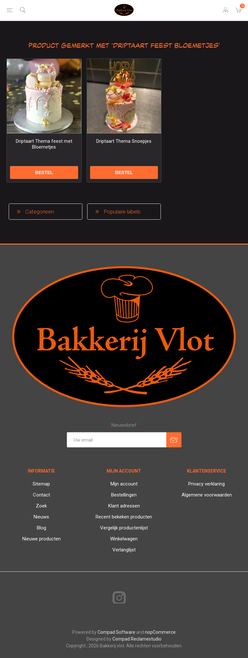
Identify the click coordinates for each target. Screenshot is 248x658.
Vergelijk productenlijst (124, 528)
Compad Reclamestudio (136, 639)
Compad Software (116, 632)
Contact (41, 495)
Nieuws (41, 517)
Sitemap (41, 484)
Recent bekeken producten (124, 517)
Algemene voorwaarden (206, 495)
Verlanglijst (124, 550)
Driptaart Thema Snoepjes (123, 141)
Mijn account (124, 484)
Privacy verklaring (206, 484)
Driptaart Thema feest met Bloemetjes (44, 144)
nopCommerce (160, 632)
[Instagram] (118, 598)
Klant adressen (124, 506)
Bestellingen (124, 495)
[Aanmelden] (116, 439)
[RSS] (130, 598)
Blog (41, 528)
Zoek (41, 506)
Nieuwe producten (41, 539)
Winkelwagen (124, 539)
